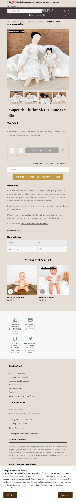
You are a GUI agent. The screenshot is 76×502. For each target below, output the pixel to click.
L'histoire (12, 392)
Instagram (15, 433)
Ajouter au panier (42, 150)
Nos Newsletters (15, 388)
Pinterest (63, 163)
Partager (38, 163)
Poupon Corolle (46, 297)
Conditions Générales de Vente (21, 396)
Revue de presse (15, 385)
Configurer (10, 495)
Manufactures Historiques (19, 381)
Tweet (51, 163)
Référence (11, 230)
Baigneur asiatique (16, 297)
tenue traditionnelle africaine (34, 223)
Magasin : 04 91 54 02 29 (21, 419)
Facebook (36, 433)
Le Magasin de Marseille (18, 377)
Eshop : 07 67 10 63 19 (20, 423)
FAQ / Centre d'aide (17, 373)
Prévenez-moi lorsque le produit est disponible (38, 177)
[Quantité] (16, 150)
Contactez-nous (18, 428)
